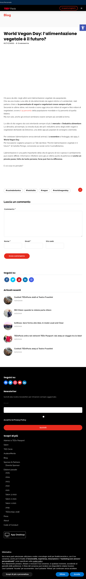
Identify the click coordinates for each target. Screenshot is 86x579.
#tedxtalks (31, 190)
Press (6, 516)
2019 (7, 508)
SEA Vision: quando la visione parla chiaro (32, 310)
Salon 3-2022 (11, 495)
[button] (83, 27)
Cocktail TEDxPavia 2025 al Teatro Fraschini (33, 349)
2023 (8, 481)
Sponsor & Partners (12, 462)
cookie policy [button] (37, 561)
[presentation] (18, 254)
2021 (7, 490)
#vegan (44, 190)
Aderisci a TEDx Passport (14, 440)
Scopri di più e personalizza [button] (17, 574)
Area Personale (6, 2)
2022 (8, 486)
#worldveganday (60, 190)
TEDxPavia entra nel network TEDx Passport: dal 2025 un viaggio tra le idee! (48, 336)
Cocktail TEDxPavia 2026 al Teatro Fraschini (33, 297)
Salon (6, 445)
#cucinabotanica (13, 190)
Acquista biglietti (69, 8)
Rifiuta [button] (62, 574)
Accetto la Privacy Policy (15, 420)
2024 (8, 477)
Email (6, 403)
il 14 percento (26, 110)
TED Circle (8, 449)
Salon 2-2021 (11, 499)
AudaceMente (10, 453)
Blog (6, 458)
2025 (8, 473)
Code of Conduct (11, 525)
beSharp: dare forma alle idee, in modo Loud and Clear (39, 323)
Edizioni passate (10, 470)
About (6, 521)
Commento (10, 209)
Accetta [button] (77, 574)
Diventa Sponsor (13, 465)
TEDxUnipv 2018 (12, 512)
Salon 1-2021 (11, 503)
